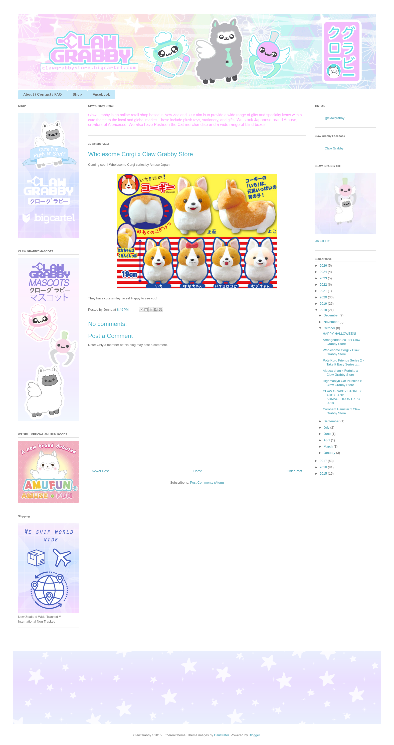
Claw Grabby (334, 148)
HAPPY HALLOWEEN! (339, 333)
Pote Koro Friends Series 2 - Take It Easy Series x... (343, 362)
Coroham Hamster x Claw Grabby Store (341, 411)
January (330, 453)
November (332, 322)
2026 (324, 265)
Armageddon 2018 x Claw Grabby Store (341, 342)
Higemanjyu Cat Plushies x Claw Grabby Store (342, 383)
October (330, 328)
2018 (324, 310)
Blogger (254, 735)
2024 (324, 272)
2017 (324, 461)
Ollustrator (221, 735)
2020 (324, 297)
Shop (77, 94)
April (327, 440)
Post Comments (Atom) (207, 482)
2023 (324, 278)
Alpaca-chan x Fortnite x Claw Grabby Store (340, 373)
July (327, 427)
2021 (324, 291)
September (332, 421)
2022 (324, 284)
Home (197, 471)
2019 (324, 303)
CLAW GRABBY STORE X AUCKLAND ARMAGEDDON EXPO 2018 (342, 397)
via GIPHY (322, 241)
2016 (324, 467)
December (332, 315)
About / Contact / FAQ (42, 94)
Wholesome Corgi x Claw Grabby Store (341, 352)
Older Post (294, 471)
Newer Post (100, 471)
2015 (324, 473)
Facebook (101, 94)
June (328, 434)
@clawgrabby (334, 118)
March (329, 446)
